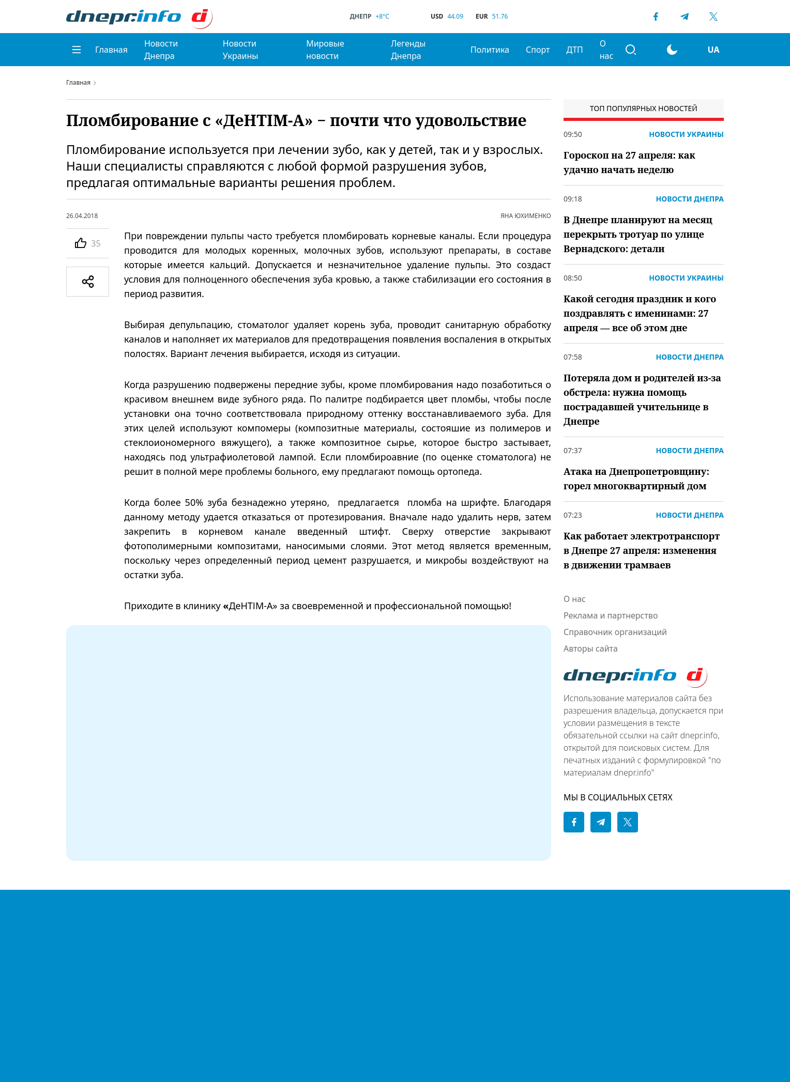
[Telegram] (684, 16)
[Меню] (76, 49)
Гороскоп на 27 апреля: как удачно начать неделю (629, 162)
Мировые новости (325, 49)
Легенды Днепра (408, 49)
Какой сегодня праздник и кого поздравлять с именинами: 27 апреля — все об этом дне (640, 313)
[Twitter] (713, 16)
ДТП (574, 49)
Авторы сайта (591, 648)
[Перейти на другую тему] (672, 49)
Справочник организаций (615, 632)
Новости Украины (241, 49)
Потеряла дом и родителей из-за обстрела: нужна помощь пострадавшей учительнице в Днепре (642, 399)
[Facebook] (655, 16)
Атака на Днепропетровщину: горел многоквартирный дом (636, 478)
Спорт (538, 49)
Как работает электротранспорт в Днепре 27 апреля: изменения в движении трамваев (642, 550)
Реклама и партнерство (611, 615)
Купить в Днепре (423, 949)
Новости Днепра (161, 49)
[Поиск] (630, 49)
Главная (111, 49)
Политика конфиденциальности (433, 909)
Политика (489, 49)
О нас (607, 49)
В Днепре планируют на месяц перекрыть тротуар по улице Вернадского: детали (638, 234)
